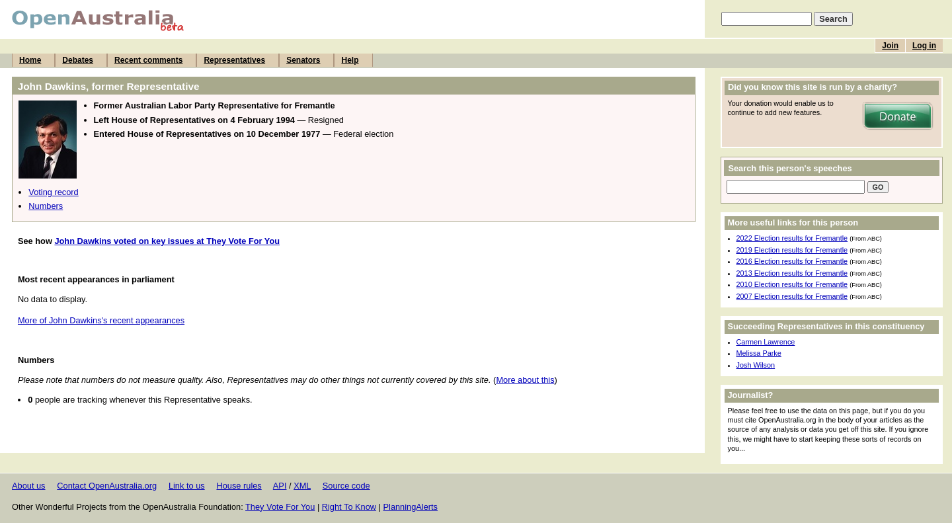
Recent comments (148, 60)
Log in (924, 45)
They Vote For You (280, 507)
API (280, 486)
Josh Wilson (755, 365)
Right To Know (349, 507)
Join (890, 45)
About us (29, 486)
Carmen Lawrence (765, 342)
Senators (303, 60)
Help (349, 60)
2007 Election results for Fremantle (792, 296)
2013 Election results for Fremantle (792, 273)
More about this (525, 380)
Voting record (53, 192)
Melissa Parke (758, 353)
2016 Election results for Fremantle (792, 261)
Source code (346, 486)
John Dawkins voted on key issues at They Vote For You (167, 241)
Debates (77, 60)
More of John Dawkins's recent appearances (101, 320)
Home (30, 60)
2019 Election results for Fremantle (792, 250)
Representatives (234, 60)
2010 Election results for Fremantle (792, 284)
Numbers (45, 206)
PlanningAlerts (410, 507)
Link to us (187, 486)
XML (302, 486)
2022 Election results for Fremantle (792, 238)
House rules (238, 486)
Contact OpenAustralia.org (107, 486)
